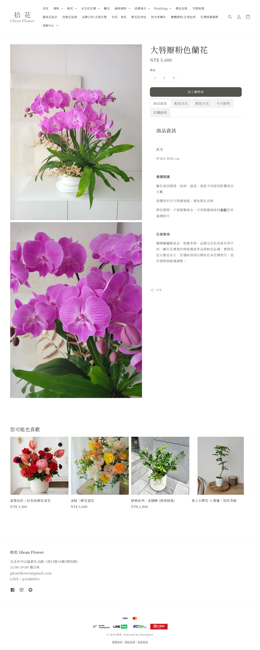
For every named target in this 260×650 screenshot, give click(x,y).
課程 (56, 8)
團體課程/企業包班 (183, 17)
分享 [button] (156, 290)
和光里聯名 (158, 17)
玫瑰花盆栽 (69, 17)
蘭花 (107, 8)
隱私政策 (130, 641)
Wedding (161, 8)
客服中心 (48, 25)
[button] (229, 16)
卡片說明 (223, 103)
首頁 (46, 8)
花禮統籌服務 (209, 17)
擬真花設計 (50, 17)
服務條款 (117, 641)
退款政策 (143, 641)
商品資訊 (160, 103)
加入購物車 (196, 92)
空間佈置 (198, 8)
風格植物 (120, 8)
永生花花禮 (88, 8)
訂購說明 (160, 112)
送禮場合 (140, 8)
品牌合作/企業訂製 (94, 17)
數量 (153, 70)
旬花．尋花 (119, 17)
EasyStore (146, 634)
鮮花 (70, 8)
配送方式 (181, 103)
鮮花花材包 (138, 17)
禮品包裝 (181, 8)
